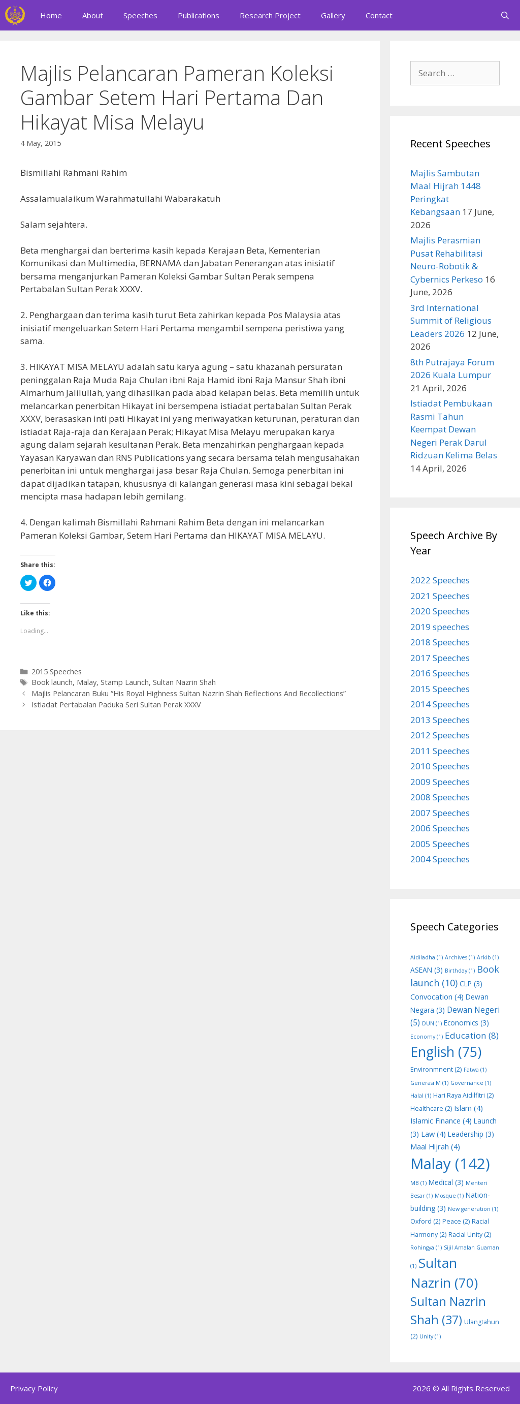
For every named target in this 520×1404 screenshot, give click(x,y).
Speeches (140, 15)
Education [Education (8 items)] (472, 1035)
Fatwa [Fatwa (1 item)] (475, 1069)
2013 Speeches (440, 720)
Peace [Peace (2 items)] (456, 1221)
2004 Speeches (440, 859)
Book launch (52, 682)
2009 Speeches (440, 782)
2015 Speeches (56, 671)
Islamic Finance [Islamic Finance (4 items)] (441, 1120)
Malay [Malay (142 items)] (450, 1163)
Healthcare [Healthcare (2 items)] (431, 1108)
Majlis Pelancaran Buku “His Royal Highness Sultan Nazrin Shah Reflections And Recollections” (188, 693)
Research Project (270, 15)
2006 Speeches (440, 828)
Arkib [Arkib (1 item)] (488, 957)
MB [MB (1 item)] (418, 1183)
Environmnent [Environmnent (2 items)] (436, 1069)
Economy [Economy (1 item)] (426, 1036)
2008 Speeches (440, 797)
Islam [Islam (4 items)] (468, 1108)
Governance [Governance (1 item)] (470, 1082)
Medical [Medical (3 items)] (446, 1182)
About (92, 15)
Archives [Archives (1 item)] (460, 957)
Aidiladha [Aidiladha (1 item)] (426, 957)
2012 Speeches (440, 735)
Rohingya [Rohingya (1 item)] (426, 1247)
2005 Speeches (440, 844)
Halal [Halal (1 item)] (420, 1095)
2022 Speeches (440, 580)
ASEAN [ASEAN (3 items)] (426, 970)
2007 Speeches (440, 813)
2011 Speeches (440, 751)
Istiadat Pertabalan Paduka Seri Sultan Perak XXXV (116, 704)
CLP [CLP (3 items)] (471, 983)
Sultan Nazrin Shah (184, 682)
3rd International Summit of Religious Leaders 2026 (451, 320)
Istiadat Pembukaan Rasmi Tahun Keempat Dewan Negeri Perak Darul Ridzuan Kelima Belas (453, 429)
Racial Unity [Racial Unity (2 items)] (469, 1234)
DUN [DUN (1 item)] (432, 1023)
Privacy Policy (34, 1388)
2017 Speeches (440, 658)
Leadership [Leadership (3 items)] (471, 1134)
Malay (86, 682)
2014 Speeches (440, 704)
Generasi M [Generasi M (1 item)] (429, 1082)
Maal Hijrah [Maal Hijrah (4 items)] (435, 1146)
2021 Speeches (440, 596)
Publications (198, 15)
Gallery (333, 15)
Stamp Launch (125, 682)
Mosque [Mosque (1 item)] (449, 1195)
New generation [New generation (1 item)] (473, 1208)
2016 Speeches (440, 673)
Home (51, 15)
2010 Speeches (440, 766)
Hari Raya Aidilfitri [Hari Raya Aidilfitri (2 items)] (463, 1095)
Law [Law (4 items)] (433, 1134)
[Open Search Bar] (505, 15)
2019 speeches (439, 627)
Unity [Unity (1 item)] (430, 1336)
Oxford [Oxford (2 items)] (425, 1221)
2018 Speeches (440, 642)
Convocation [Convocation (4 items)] (437, 996)
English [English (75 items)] (445, 1052)
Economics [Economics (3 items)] (466, 1022)
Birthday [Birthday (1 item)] (460, 970)
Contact (379, 15)
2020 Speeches (440, 611)
